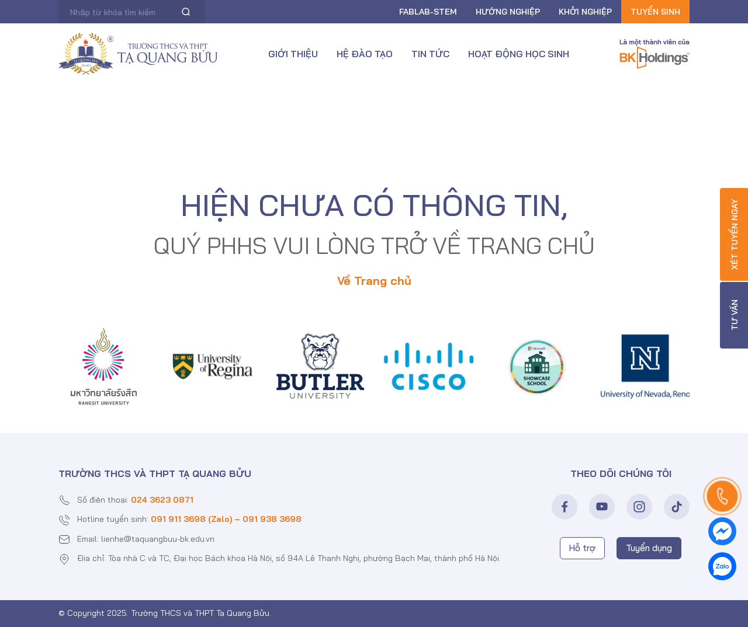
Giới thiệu (293, 54)
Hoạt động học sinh (518, 54)
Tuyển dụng (649, 547)
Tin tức (430, 54)
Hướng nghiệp (508, 11)
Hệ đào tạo (365, 54)
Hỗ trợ (582, 547)
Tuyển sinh (655, 11)
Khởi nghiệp (585, 11)
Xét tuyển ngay (734, 234)
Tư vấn (734, 315)
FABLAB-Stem (428, 11)
